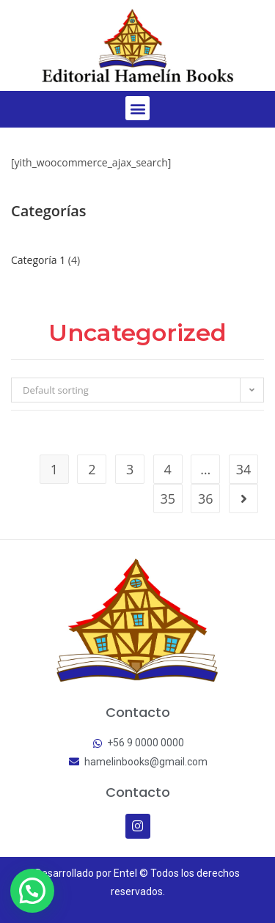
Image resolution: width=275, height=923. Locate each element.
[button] (137, 108)
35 (167, 498)
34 (244, 469)
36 (205, 498)
